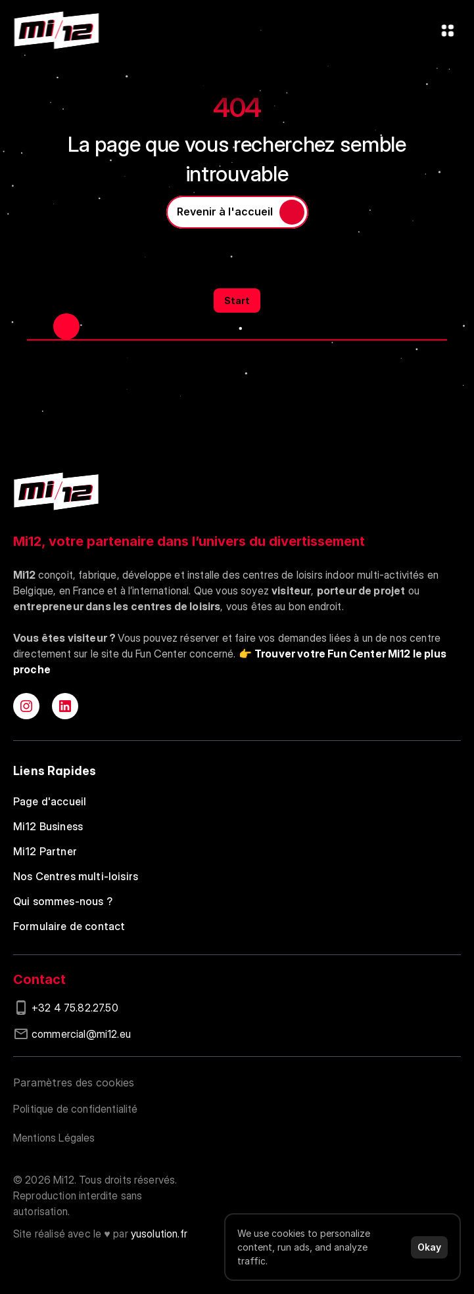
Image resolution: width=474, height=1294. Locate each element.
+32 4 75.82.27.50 (75, 1007)
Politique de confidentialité (75, 1108)
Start (237, 300)
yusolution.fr (159, 1233)
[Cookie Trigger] (73, 1082)
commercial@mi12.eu (81, 1033)
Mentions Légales (54, 1137)
